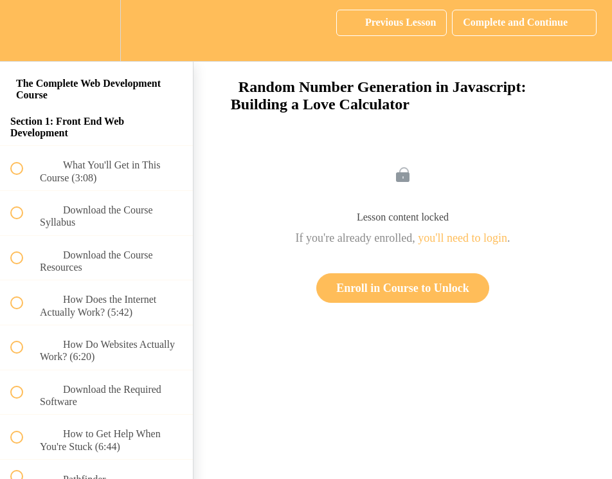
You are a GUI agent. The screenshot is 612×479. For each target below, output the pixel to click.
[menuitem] (96, 30)
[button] (24, 30)
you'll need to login (462, 237)
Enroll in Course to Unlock (402, 288)
